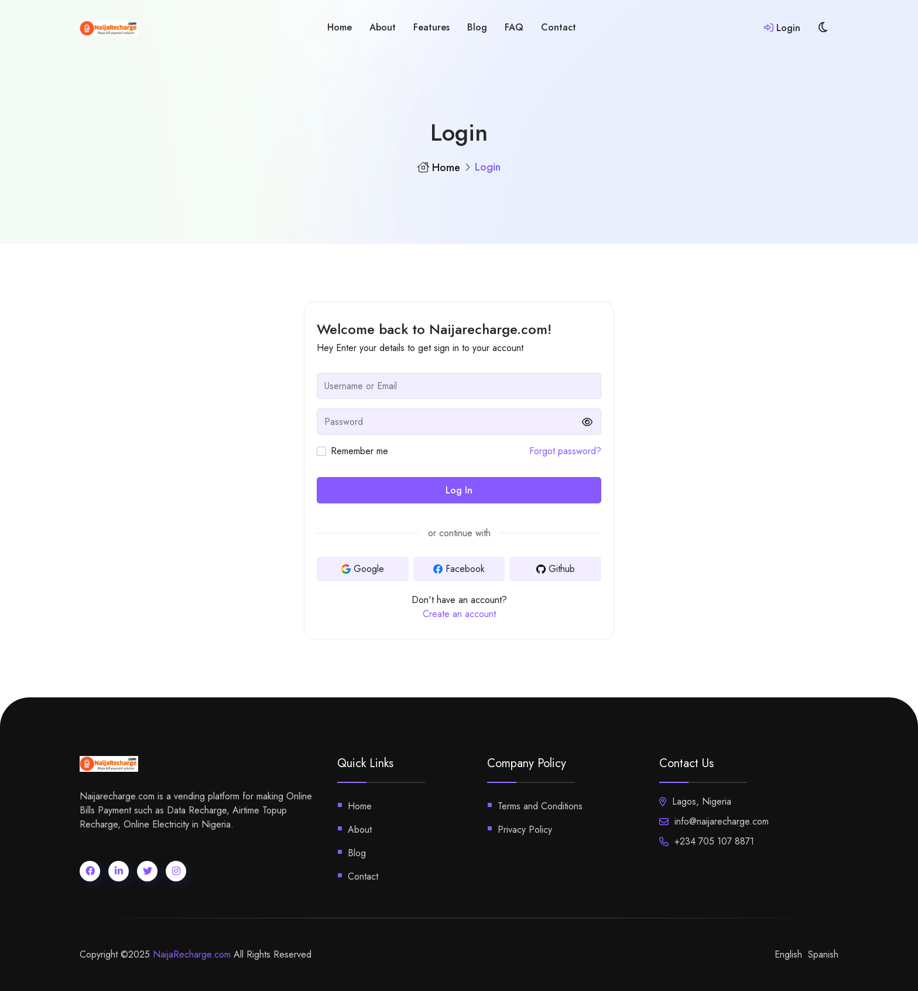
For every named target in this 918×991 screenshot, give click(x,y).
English (788, 954)
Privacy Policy (525, 829)
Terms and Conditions (540, 806)
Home (438, 167)
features (431, 27)
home (339, 27)
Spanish (823, 954)
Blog (357, 853)
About (382, 27)
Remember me (359, 451)
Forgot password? (565, 451)
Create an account (459, 614)
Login (782, 28)
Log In (459, 490)
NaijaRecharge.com (192, 954)
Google (362, 568)
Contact (558, 27)
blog (477, 27)
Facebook (459, 568)
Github (555, 568)
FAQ (514, 27)
